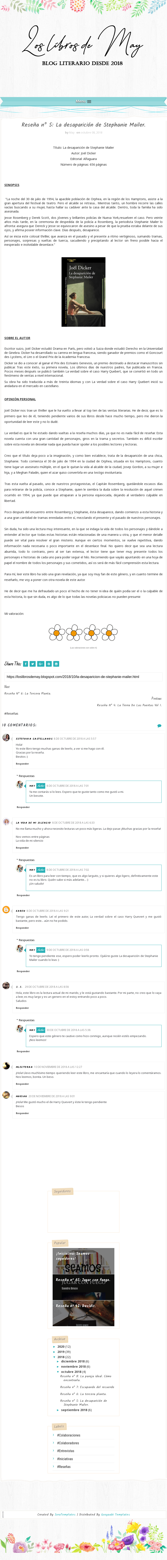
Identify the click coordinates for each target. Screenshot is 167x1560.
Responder (25, 766)
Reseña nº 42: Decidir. (76, 1313)
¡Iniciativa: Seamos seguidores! (73, 1263)
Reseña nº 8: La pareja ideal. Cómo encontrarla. (85, 1385)
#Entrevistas (65, 1458)
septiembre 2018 (74, 1417)
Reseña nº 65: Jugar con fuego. (83, 1287)
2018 (61, 1364)
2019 (61, 1358)
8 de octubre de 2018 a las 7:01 (73, 788)
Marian (24, 1103)
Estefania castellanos (37, 742)
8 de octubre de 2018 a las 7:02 (73, 876)
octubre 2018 (71, 1378)
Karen (23, 918)
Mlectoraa (27, 1074)
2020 (61, 1353)
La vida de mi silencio (36, 826)
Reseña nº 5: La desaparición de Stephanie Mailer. (83, 1409)
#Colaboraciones (68, 1442)
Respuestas (29, 779)
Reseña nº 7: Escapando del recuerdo (87, 1394)
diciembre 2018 (73, 1368)
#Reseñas (63, 1473)
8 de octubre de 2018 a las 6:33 (76, 825)
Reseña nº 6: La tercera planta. (83, 1400)
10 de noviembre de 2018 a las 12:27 (61, 1073)
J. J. (22, 994)
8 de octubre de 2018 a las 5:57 (78, 741)
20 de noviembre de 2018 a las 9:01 (54, 1103)
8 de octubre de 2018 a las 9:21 (51, 917)
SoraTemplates (65, 1521)
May (38, 789)
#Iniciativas (65, 1465)
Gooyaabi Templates (115, 1521)
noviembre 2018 (74, 1373)
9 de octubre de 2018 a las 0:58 (73, 956)
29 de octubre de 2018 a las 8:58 (50, 993)
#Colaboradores (68, 1450)
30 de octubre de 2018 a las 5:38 (74, 1037)
